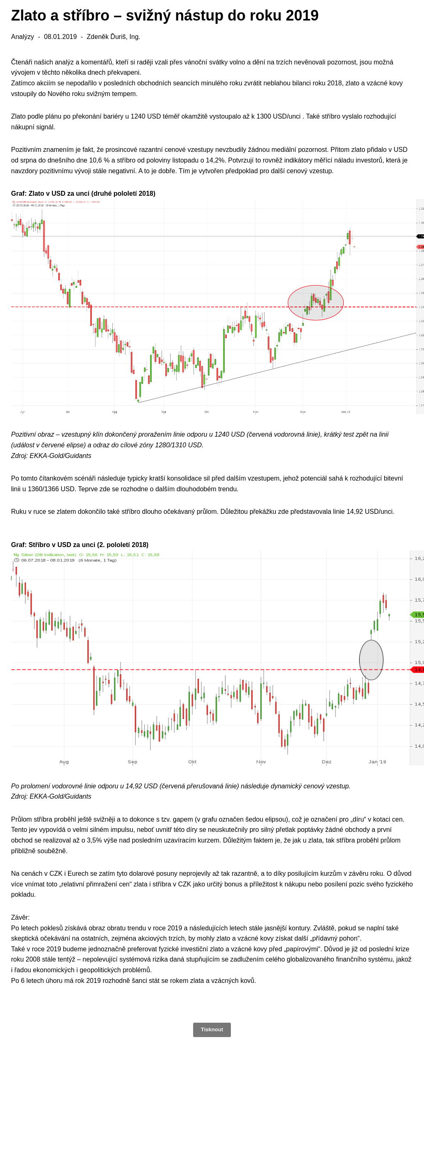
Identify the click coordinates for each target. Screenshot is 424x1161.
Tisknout (212, 1029)
